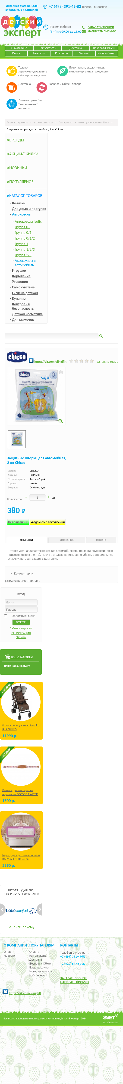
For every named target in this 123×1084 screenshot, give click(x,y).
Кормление (21, 276)
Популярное (21, 181)
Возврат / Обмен (40, 963)
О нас (7, 952)
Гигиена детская (25, 293)
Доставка (75, 48)
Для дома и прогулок (29, 208)
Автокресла (65, 122)
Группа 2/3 (23, 255)
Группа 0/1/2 (25, 238)
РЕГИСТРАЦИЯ (21, 633)
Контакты (61, 53)
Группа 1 (21, 244)
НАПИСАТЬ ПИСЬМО (74, 982)
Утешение (20, 281)
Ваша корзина (39, 967)
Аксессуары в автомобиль (93, 122)
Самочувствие (23, 287)
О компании (15, 945)
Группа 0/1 (23, 232)
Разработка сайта (110, 1022)
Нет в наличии (18, 522)
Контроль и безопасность (23, 306)
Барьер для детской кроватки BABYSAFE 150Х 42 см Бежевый (21, 859)
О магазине (19, 48)
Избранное (37, 975)
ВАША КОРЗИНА (22, 657)
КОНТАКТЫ (69, 945)
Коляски (18, 203)
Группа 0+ (22, 227)
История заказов (40, 971)
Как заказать (47, 48)
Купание (18, 298)
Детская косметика (27, 314)
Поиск (16, 53)
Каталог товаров (43, 122)
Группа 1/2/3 (25, 249)
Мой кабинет (107, 53)
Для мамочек (23, 319)
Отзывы (84, 53)
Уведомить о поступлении (48, 522)
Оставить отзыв (107, 362)
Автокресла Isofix (28, 221)
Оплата (34, 952)
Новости (39, 53)
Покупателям (42, 945)
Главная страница (17, 122)
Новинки (18, 167)
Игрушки (19, 270)
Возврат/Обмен (104, 48)
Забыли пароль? (21, 628)
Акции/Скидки (23, 153)
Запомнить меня (24, 616)
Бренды (16, 140)
